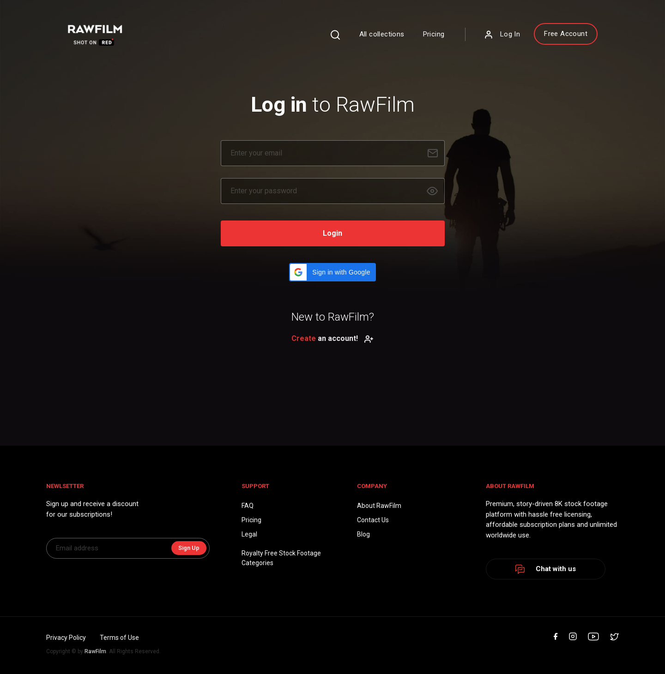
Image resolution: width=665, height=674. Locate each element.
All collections (382, 34)
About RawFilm (379, 505)
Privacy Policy (66, 637)
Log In (502, 34)
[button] (332, 272)
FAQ (248, 505)
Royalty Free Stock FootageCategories (281, 558)
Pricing (434, 34)
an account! (332, 338)
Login (332, 233)
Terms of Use (119, 637)
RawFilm (95, 651)
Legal (249, 534)
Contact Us (373, 520)
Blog (363, 534)
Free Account (565, 34)
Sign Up (189, 547)
